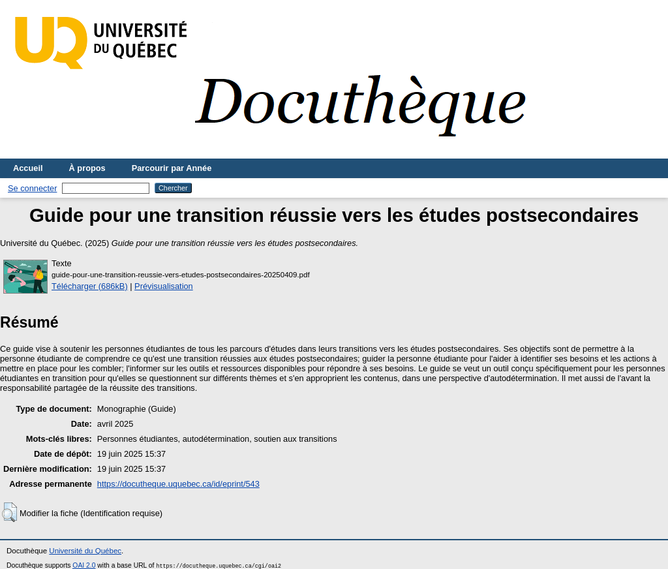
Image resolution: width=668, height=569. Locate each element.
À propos (87, 168)
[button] (9, 512)
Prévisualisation (163, 286)
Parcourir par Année (172, 168)
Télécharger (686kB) (90, 286)
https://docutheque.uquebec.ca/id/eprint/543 (178, 484)
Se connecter (32, 188)
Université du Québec (85, 551)
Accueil (28, 168)
